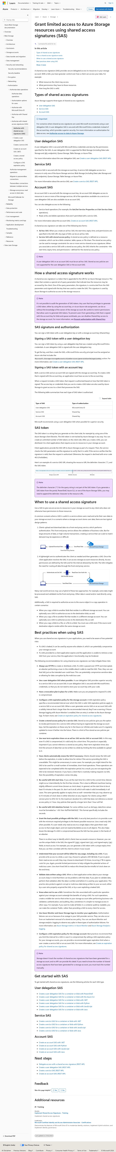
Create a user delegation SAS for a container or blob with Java (63, 1009)
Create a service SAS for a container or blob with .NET (60, 1021)
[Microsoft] (4, 3)
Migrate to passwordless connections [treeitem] (18, 177)
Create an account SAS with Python (53, 1045)
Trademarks (93, 1150)
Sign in (111, 3)
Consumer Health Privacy (64, 1150)
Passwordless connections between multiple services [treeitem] (19, 184)
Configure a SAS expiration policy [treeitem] (19, 163)
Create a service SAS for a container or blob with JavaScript (62, 1027)
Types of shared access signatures (48, 52)
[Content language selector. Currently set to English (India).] (9, 1145)
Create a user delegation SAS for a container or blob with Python (64, 1003)
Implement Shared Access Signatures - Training (51, 1113)
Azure (45, 17)
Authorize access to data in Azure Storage (67, 133)
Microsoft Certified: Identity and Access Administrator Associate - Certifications (63, 1122)
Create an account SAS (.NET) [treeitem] (20, 150)
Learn (37, 17)
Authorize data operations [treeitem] (17, 94)
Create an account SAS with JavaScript (54, 1049)
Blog (29, 1150)
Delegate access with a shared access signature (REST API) (62, 1064)
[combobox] (15, 20)
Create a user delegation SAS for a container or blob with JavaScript (65, 1006)
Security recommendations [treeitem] (17, 69)
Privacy (48, 1150)
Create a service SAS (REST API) (85, 181)
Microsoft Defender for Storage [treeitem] (16, 198)
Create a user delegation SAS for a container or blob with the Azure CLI (66, 997)
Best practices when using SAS (47, 61)
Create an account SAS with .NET (52, 1042)
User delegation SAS (47, 105)
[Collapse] (27, 15)
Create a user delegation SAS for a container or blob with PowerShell (66, 993)
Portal (90, 9)
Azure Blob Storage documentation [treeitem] (11, 26)
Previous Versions (20, 1150)
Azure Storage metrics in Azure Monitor (72, 925)
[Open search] (105, 3)
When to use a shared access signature (50, 58)
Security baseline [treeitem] (14, 73)
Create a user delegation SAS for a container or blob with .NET (63, 1000)
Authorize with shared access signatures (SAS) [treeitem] (19, 131)
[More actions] (110, 17)
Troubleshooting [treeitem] (12, 229)
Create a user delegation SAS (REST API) (95, 158)
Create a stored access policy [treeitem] (19, 157)
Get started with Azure (104, 9)
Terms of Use (81, 1150)
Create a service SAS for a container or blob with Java (60, 1030)
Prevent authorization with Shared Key (89, 319)
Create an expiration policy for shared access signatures (79, 715)
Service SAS (43, 109)
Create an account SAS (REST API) (84, 220)
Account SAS (44, 112)
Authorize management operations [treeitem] (18, 170)
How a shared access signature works (49, 55)
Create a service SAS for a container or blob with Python (61, 1024)
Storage (53, 17)
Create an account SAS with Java (52, 1052)
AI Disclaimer (6, 1150)
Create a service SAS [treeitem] (21, 145)
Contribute (39, 1150)
